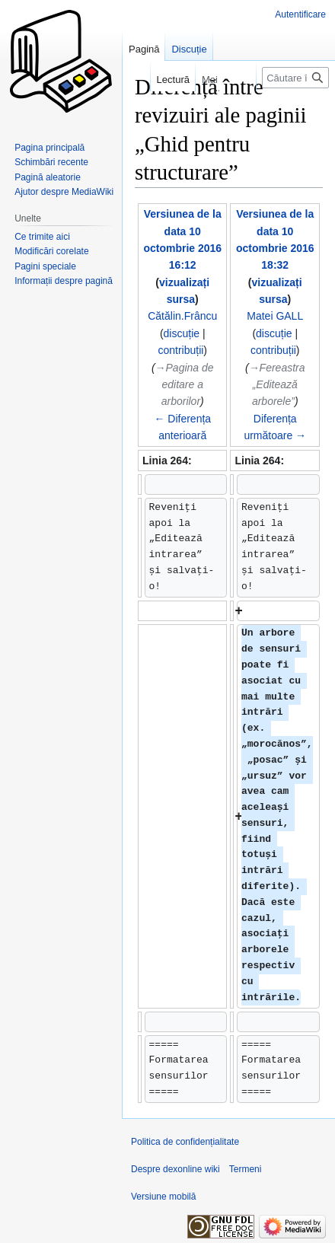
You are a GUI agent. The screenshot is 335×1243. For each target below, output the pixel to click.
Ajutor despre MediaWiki (63, 191)
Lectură (165, 79)
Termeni (245, 1169)
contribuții (180, 350)
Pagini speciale (45, 266)
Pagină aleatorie (47, 177)
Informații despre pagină (63, 281)
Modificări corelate (51, 251)
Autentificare (300, 14)
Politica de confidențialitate (185, 1141)
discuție (181, 333)
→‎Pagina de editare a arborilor (184, 385)
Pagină (144, 49)
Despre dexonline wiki (175, 1169)
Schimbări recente (51, 162)
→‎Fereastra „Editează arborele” (277, 385)
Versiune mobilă (163, 1196)
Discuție (188, 49)
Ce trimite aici (42, 236)
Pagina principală (49, 147)
